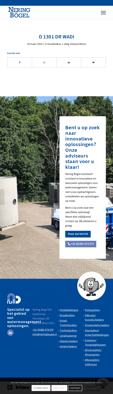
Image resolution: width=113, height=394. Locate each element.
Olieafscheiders (69, 341)
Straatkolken (54, 44)
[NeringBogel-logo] (19, 12)
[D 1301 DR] (2, 197)
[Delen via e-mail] (93, 62)
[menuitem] (102, 12)
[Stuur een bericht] (78, 234)
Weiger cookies (59, 388)
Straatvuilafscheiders (97, 325)
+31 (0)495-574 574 (42, 330)
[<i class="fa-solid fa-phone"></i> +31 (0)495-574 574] (80, 244)
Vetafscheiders (68, 347)
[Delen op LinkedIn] (69, 62)
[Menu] (102, 12)
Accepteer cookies (41, 388)
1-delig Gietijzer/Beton (74, 44)
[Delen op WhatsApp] (44, 62)
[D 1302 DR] (111, 197)
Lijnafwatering (68, 336)
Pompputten (92, 310)
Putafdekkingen (69, 310)
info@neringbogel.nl (44, 334)
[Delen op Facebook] (19, 62)
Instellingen (75, 388)
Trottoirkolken (68, 331)
